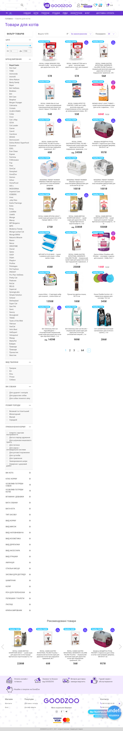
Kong (9, 209)
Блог (87, 13)
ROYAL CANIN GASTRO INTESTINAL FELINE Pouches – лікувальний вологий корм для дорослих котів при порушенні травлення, (48, 654)
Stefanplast (12, 301)
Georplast (11, 171)
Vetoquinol (12, 335)
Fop (9, 163)
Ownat (10, 249)
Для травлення (14, 458)
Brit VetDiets (12, 88)
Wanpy (10, 338)
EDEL (10, 148)
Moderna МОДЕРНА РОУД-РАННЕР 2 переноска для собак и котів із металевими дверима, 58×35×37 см (102, 654)
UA (10, 13)
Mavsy (10, 220)
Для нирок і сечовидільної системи (16, 449)
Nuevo (10, 240)
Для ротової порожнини (18, 453)
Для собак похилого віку (18, 398)
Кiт (9, 371)
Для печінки (13, 445)
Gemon (10, 177)
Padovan (11, 281)
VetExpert (11, 332)
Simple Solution (14, 295)
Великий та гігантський (17, 411)
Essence (11, 146)
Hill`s (9, 186)
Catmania (11, 105)
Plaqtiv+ (11, 260)
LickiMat (11, 212)
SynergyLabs (13, 292)
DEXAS (10, 137)
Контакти (8, 703)
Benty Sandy (12, 82)
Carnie (10, 128)
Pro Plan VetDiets (14, 275)
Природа (11, 347)
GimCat (10, 169)
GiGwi (10, 180)
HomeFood (12, 183)
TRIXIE (10, 318)
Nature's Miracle (14, 237)
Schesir (10, 298)
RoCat (10, 283)
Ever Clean (12, 151)
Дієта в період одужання (18, 437)
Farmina (11, 157)
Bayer (10, 85)
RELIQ (10, 286)
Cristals (10, 108)
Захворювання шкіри (16, 461)
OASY (10, 255)
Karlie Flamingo (14, 203)
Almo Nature (12, 80)
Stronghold (12, 315)
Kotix (9, 206)
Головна (9, 19)
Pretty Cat (11, 278)
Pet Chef (11, 68)
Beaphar (11, 100)
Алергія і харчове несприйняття (15, 434)
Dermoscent (12, 140)
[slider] (7, 45)
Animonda (12, 74)
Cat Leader (12, 125)
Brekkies (11, 91)
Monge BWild (13, 235)
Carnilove (11, 134)
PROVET (11, 272)
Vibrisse (11, 324)
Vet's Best (11, 329)
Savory (10, 312)
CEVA (10, 123)
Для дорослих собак (16, 395)
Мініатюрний (13, 414)
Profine (10, 263)
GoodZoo (11, 174)
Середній (11, 420)
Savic (10, 309)
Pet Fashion (12, 269)
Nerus (10, 243)
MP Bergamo (13, 223)
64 (82, 350)
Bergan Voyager (14, 103)
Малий (10, 417)
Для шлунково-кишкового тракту (18, 441)
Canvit (10, 131)
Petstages (11, 266)
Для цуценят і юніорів (17, 393)
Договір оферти (30, 707)
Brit (9, 94)
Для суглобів (13, 455)
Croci (9, 117)
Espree (10, 154)
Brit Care (11, 97)
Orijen (10, 258)
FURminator (12, 160)
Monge (10, 217)
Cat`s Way (11, 120)
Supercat (11, 289)
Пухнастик (12, 352)
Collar (10, 114)
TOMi (10, 71)
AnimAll (11, 77)
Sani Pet (11, 306)
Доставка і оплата (105, 13)
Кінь (9, 374)
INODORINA (12, 189)
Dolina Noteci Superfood (17, 143)
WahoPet (11, 341)
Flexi (9, 166)
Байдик (11, 344)
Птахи (10, 377)
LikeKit (10, 215)
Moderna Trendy (14, 229)
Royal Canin (12, 65)
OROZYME (12, 246)
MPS (9, 226)
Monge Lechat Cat (15, 232)
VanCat (10, 327)
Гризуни (11, 368)
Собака (10, 380)
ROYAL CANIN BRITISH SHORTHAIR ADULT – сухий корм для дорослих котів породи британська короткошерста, (20, 654)
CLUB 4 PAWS (13, 111)
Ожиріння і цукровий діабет (16, 465)
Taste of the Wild (14, 321)
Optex (10, 252)
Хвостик (11, 355)
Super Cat (11, 304)
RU (7, 13)
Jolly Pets (11, 200)
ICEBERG (11, 194)
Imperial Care (13, 192)
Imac (9, 197)
